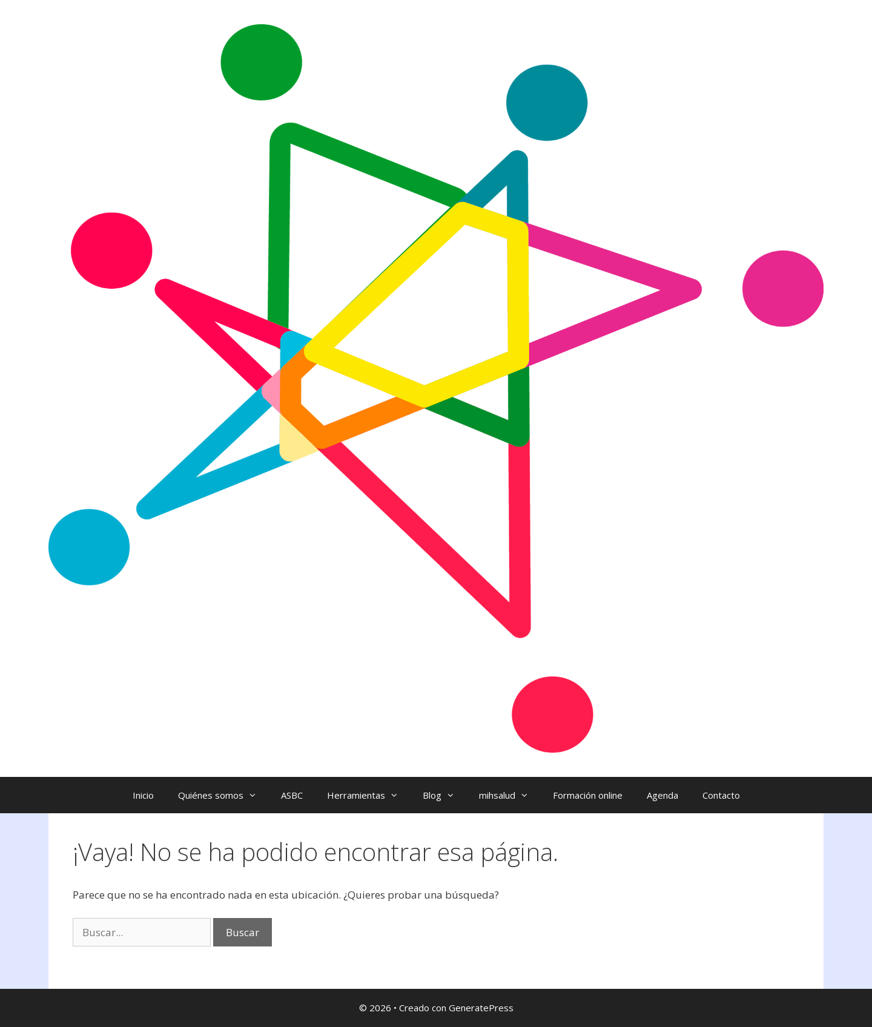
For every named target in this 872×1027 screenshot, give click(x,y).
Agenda (662, 795)
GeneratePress (481, 1008)
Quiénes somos (223, 795)
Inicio (143, 795)
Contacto (721, 795)
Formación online (588, 795)
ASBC (292, 795)
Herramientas (369, 795)
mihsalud (510, 795)
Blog (445, 795)
